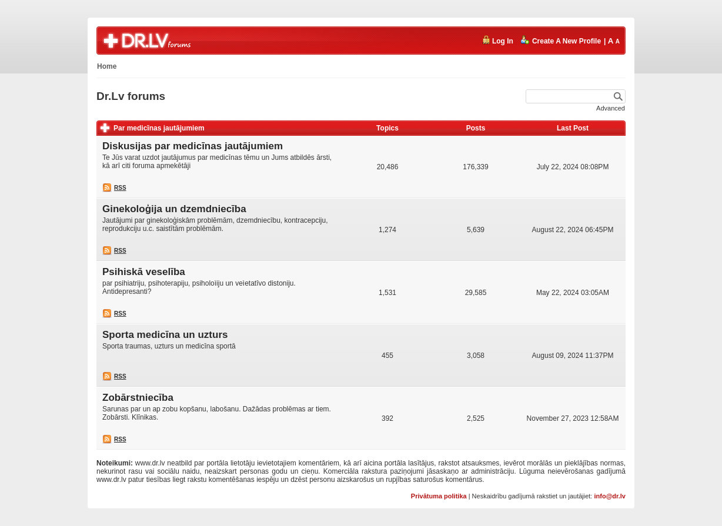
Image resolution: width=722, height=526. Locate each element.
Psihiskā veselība (143, 271)
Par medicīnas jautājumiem (159, 128)
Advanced (610, 108)
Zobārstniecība (137, 397)
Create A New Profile (560, 40)
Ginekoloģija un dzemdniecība (174, 209)
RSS (120, 188)
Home (106, 66)
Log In (497, 40)
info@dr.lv (610, 496)
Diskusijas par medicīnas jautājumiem (192, 146)
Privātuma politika (439, 496)
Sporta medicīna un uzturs (165, 334)
